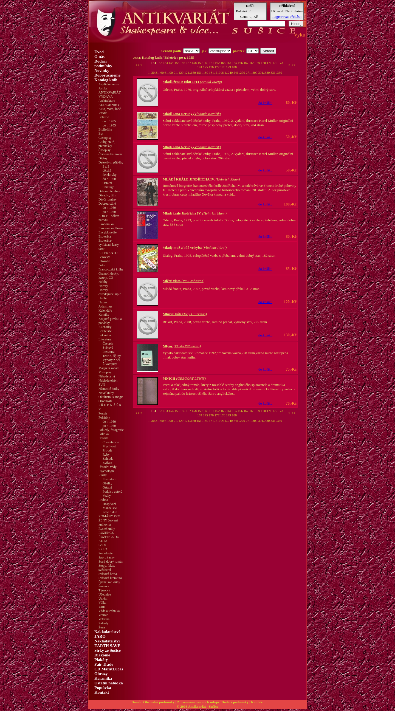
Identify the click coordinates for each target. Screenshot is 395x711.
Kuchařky (104, 327)
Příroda (107, 450)
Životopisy (110, 364)
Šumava (103, 586)
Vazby (107, 496)
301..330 (264, 73)
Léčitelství (105, 331)
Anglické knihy (108, 84)
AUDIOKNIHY (109, 105)
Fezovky (104, 257)
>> (294, 65)
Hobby (103, 282)
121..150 (190, 73)
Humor (103, 302)
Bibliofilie (105, 129)
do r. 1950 (109, 179)
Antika (103, 88)
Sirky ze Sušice (107, 650)
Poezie (102, 413)
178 (223, 67)
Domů (136, 702)
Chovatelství (111, 442)
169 (258, 63)
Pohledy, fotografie (111, 430)
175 (206, 67)
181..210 (215, 73)
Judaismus (105, 306)
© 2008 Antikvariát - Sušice (197, 706)
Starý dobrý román (110, 561)
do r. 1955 (109, 121)
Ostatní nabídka (108, 683)
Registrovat (280, 17)
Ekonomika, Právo (110, 228)
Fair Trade (103, 664)
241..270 (239, 73)
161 (212, 63)
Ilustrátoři (109, 479)
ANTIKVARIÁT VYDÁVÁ (109, 94)
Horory (103, 286)
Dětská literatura (109, 191)
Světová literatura (108, 350)
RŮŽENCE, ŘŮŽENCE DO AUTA (108, 537)
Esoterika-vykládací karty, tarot (109, 245)
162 (218, 63)
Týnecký (104, 590)
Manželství (110, 508)
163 (223, 63)
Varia (101, 607)
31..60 (160, 73)
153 (166, 63)
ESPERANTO (107, 253)
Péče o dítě (110, 512)
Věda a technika (109, 611)
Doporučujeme (107, 75)
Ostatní (107, 183)
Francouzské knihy (110, 269)
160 (206, 63)
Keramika (103, 678)
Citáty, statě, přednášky (106, 144)
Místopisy (105, 372)
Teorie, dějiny (112, 356)
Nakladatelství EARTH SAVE (107, 643)
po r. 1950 (109, 212)
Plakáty (101, 660)
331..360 (276, 73)
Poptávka (102, 687)
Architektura (106, 101)
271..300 (252, 73)
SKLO (102, 549)
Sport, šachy (106, 557)
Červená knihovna (110, 154)
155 (177, 63)
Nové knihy (106, 393)
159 (200, 63)
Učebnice (104, 594)
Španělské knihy (109, 582)
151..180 (203, 73)
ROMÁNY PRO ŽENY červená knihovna (109, 520)
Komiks (103, 315)
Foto (101, 265)
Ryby (106, 454)
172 (275, 63)
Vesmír (103, 615)
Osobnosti (105, 401)
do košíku (265, 103)
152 (160, 63)
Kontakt (101, 692)
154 (171, 63)
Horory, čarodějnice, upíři (110, 292)
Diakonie (102, 655)
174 (200, 67)
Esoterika (104, 236)
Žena (101, 627)
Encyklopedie (107, 232)
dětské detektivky (110, 173)
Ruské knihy (106, 529)
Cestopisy (104, 138)
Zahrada (108, 459)
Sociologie (105, 553)
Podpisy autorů (112, 491)
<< (137, 65)
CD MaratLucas (108, 669)
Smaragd (108, 187)
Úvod (99, 52)
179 (229, 67)
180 (234, 67)
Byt (100, 134)
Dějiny (103, 158)
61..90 (169, 73)
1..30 (152, 73)
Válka (102, 603)
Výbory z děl (111, 360)
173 (280, 63)
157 (189, 63)
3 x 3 (106, 166)
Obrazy (101, 674)
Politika (103, 434)
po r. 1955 (109, 125)
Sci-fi (102, 545)
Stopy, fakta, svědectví (106, 568)
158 (195, 63)
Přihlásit (295, 17)
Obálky (107, 483)
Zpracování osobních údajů (198, 702)
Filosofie (104, 261)
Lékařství (104, 335)
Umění (103, 598)
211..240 (227, 73)
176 (212, 67)
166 (241, 63)
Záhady (103, 623)
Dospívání (109, 504)
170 (264, 63)
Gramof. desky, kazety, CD (108, 276)
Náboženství (106, 376)
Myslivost (109, 446)
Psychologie (106, 471)
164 (229, 63)
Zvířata (107, 463)
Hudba (102, 298)
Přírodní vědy (107, 467)
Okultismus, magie (110, 397)
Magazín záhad (108, 368)
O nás (99, 56)
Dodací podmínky (103, 63)
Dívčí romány (107, 199)
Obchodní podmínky (159, 702)
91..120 (179, 73)
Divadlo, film (107, 195)
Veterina (103, 619)
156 (183, 63)
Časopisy (104, 150)
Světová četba (107, 574)
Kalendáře (105, 310)
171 (269, 63)
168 (252, 63)
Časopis (108, 343)
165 (235, 63)
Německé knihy (108, 389)
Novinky (101, 70)
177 (217, 67)
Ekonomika (106, 224)
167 (246, 63)
